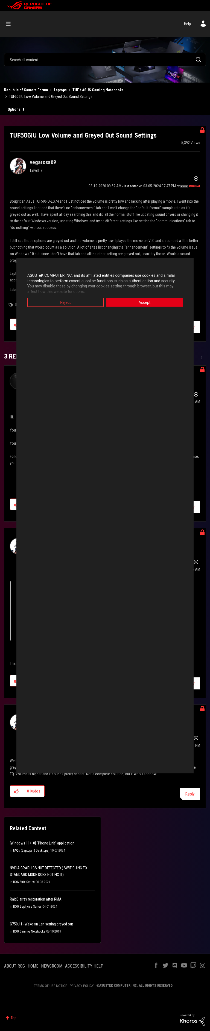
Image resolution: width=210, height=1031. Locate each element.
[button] (16, 791)
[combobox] (105, 59)
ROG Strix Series (24, 882)
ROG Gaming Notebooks (29, 931)
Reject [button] (65, 302)
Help (187, 24)
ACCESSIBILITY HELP (84, 966)
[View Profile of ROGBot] (194, 186)
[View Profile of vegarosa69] (43, 162)
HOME (33, 966)
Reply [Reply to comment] (190, 794)
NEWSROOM (51, 966)
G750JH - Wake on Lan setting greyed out (41, 924)
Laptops (60, 90)
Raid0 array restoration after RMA (36, 899)
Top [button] (13, 1018)
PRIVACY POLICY (82, 986)
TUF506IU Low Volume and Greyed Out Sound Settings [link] (50, 96)
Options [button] (14, 109)
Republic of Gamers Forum (26, 90)
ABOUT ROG (14, 966)
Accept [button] (145, 302)
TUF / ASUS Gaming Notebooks (98, 90)
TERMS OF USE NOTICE (50, 986)
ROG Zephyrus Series (27, 906)
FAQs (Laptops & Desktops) (31, 850)
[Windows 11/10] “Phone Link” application (42, 843)
